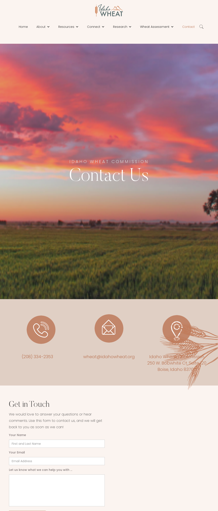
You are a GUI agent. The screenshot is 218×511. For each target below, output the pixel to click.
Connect (93, 27)
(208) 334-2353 (37, 357)
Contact (188, 27)
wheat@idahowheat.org (109, 357)
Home (23, 27)
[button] (43, 26)
